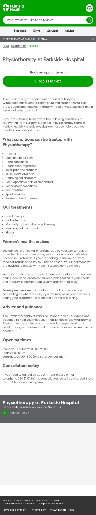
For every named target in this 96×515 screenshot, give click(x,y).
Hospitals (20, 30)
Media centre (23, 500)
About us (7, 500)
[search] (48, 20)
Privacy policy (38, 509)
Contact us (41, 500)
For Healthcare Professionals (20, 503)
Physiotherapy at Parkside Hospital (25, 39)
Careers (55, 500)
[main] (48, 266)
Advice (69, 30)
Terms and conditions (15, 509)
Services (52, 30)
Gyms (37, 30)
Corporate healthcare (51, 503)
